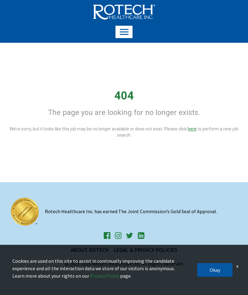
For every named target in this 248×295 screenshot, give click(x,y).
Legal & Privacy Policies (145, 249)
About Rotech (90, 249)
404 (124, 95)
